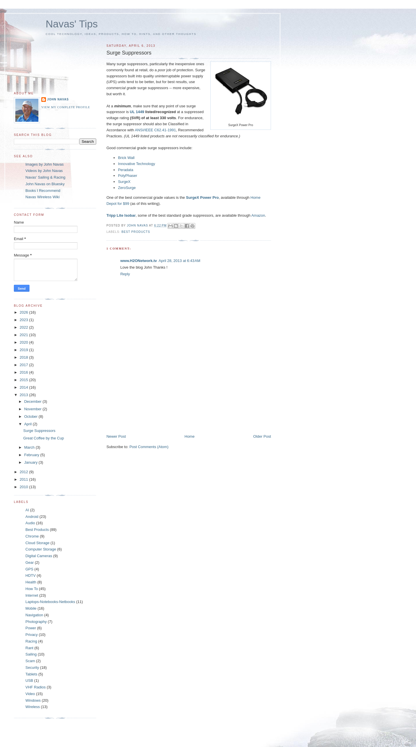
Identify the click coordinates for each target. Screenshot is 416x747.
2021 (24, 335)
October (31, 416)
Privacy (31, 634)
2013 (24, 395)
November (33, 409)
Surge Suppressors (39, 430)
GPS (29, 569)
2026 (24, 312)
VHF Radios (35, 687)
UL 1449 (137, 112)
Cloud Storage (37, 543)
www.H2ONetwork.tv (138, 261)
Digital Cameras (38, 556)
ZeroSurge (126, 188)
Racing (31, 641)
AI (27, 510)
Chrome (32, 536)
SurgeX (124, 181)
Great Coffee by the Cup (43, 438)
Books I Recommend (42, 190)
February (32, 455)
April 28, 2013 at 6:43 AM (179, 261)
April (28, 424)
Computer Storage (40, 549)
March (30, 447)
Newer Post (116, 436)
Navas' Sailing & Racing (45, 177)
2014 (24, 387)
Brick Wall (126, 158)
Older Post (262, 436)
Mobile (30, 608)
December (33, 401)
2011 (24, 479)
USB (29, 680)
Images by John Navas (44, 164)
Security (32, 667)
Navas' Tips (72, 23)
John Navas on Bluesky (45, 184)
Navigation (34, 615)
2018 (24, 357)
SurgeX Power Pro (202, 197)
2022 (24, 327)
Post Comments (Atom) (148, 447)
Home (190, 436)
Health (30, 582)
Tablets (31, 674)
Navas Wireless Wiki (42, 197)
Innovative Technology (136, 164)
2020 (24, 342)
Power (30, 628)
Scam (30, 661)
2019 (24, 350)
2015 (24, 380)
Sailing (31, 654)
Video (30, 694)
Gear (29, 562)
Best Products (135, 231)
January (31, 462)
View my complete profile (65, 107)
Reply (125, 274)
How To (31, 589)
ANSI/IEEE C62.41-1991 (155, 130)
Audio (30, 523)
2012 (24, 472)
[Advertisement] (149, 393)
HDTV (30, 575)
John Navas (58, 99)
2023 (24, 320)
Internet (31, 595)
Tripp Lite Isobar (120, 215)
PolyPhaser (127, 175)
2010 (24, 487)
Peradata (125, 170)
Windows (33, 700)
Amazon (258, 215)
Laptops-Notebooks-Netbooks (50, 602)
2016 (24, 372)
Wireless (32, 707)
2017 (24, 365)
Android (31, 516)
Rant (29, 648)
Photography (36, 621)
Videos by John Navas (44, 171)
